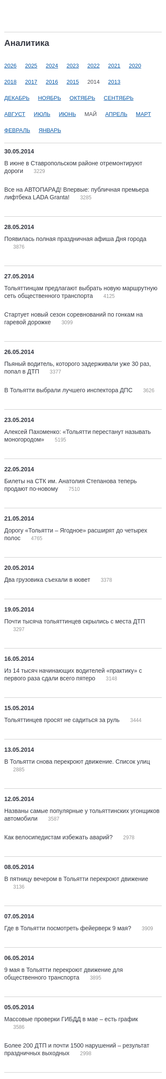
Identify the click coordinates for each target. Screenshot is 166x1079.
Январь (50, 130)
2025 (31, 65)
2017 (31, 82)
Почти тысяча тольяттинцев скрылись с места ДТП (74, 621)
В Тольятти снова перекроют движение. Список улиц (77, 761)
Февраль (17, 130)
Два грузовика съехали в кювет (48, 579)
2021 (114, 65)
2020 (135, 65)
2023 (73, 65)
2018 (10, 82)
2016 (52, 82)
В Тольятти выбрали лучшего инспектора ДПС (69, 390)
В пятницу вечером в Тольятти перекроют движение (76, 878)
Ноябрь (49, 98)
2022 (93, 65)
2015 (73, 82)
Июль (42, 114)
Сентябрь (118, 98)
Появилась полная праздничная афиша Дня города (75, 238)
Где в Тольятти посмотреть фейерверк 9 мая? (68, 928)
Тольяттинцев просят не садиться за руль (62, 720)
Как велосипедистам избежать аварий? (59, 837)
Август (14, 114)
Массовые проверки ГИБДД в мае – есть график (71, 1019)
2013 (114, 82)
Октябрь (82, 98)
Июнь (67, 114)
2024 (52, 65)
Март (143, 114)
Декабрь (16, 98)
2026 (10, 65)
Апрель (116, 114)
